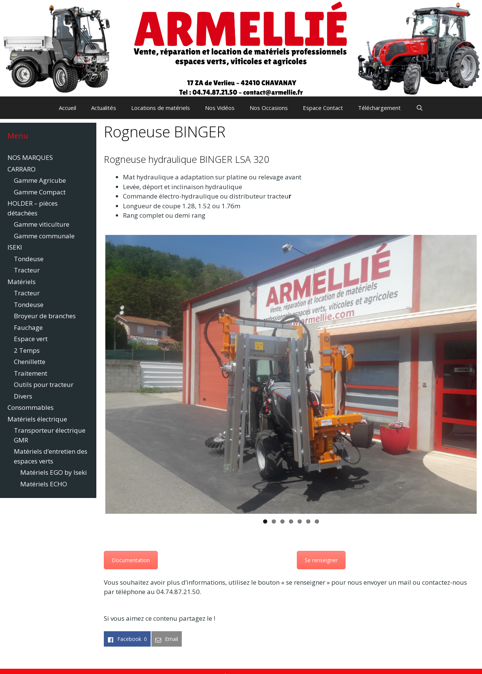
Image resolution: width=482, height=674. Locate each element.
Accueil (67, 107)
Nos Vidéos (220, 107)
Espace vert (31, 338)
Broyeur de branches (45, 315)
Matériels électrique (37, 419)
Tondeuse (28, 258)
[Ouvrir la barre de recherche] (419, 107)
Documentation (131, 560)
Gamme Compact (40, 192)
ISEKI (14, 247)
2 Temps (27, 350)
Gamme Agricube (40, 180)
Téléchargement (379, 107)
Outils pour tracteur (43, 384)
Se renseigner (321, 560)
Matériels (21, 281)
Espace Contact (323, 107)
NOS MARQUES (30, 157)
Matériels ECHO (43, 484)
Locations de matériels (160, 107)
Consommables (30, 407)
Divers (23, 396)
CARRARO (21, 169)
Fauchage (28, 327)
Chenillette (29, 361)
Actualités (103, 107)
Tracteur (27, 270)
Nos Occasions (269, 107)
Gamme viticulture (41, 224)
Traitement (30, 373)
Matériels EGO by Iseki (53, 472)
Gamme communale (44, 236)
